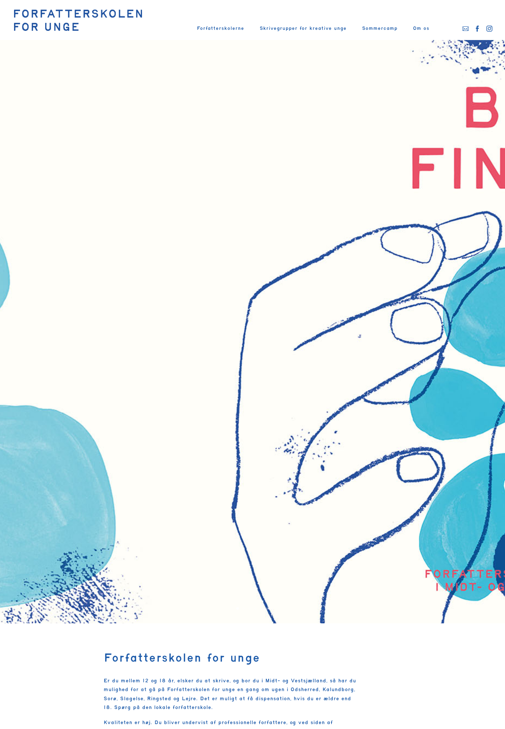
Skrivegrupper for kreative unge (303, 28)
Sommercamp (379, 28)
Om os (421, 28)
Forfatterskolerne (220, 28)
